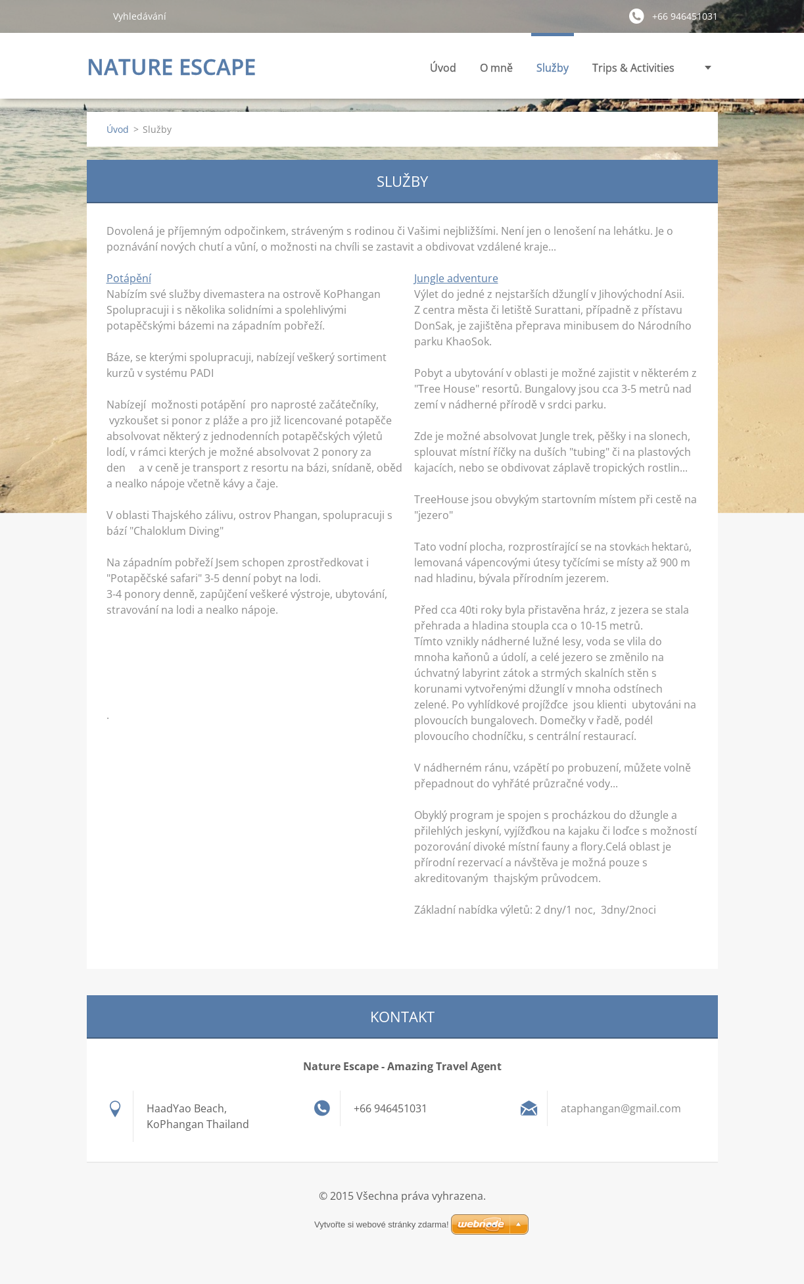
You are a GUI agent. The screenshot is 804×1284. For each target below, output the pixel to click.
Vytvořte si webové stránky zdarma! (381, 1224)
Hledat (95, 16)
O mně (416, 68)
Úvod (363, 68)
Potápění (128, 278)
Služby (473, 71)
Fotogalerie (646, 68)
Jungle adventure (456, 278)
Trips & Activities (554, 71)
